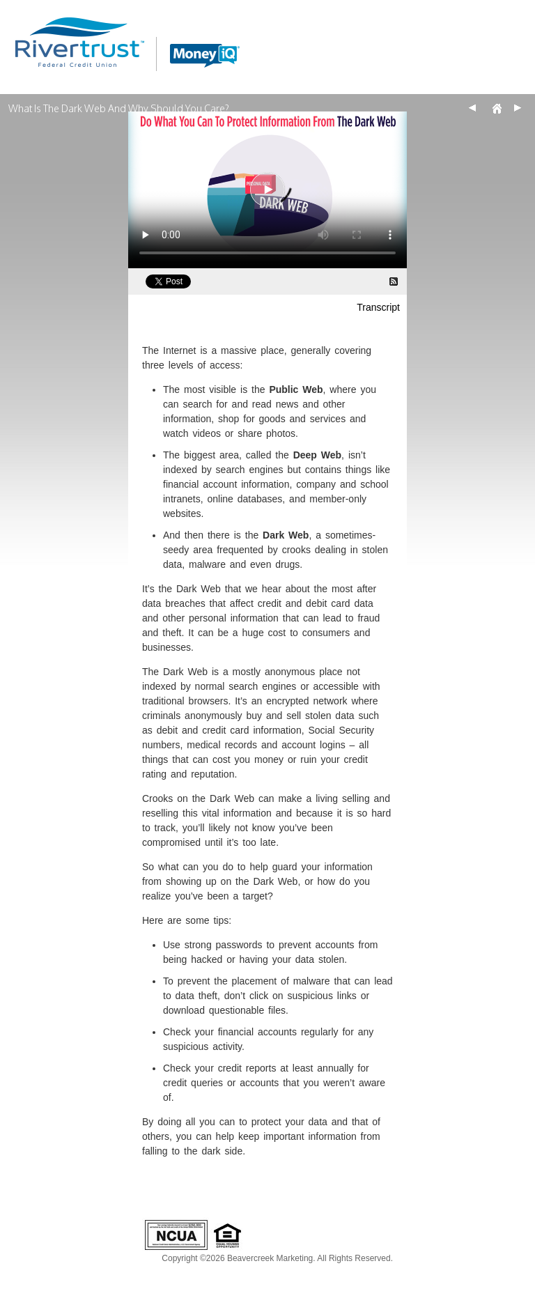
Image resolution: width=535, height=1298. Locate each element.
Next (517, 108)
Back (472, 108)
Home (496, 108)
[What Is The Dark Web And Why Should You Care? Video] (267, 189)
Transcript (378, 307)
